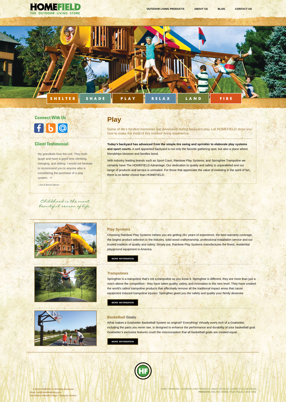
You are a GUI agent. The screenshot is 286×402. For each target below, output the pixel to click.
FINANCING (173, 389)
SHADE (224, 392)
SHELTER (215, 392)
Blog (221, 8)
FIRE (254, 392)
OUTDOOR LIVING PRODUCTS (195, 389)
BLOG (226, 389)
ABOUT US (217, 389)
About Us (201, 8)
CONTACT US (237, 389)
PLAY (232, 392)
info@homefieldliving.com (49, 392)
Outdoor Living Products (165, 8)
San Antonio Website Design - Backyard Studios (53, 395)
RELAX (240, 392)
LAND (247, 392)
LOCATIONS (250, 389)
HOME (164, 389)
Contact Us (243, 8)
